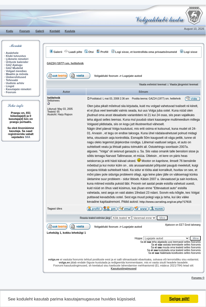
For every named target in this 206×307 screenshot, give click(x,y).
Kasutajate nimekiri (18, 89)
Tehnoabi (12, 80)
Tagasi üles (54, 208)
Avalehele (12, 52)
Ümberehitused (16, 77)
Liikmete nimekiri (17, 58)
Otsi (89, 51)
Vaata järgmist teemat (184, 84)
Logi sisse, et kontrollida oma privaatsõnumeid (144, 51)
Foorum (25, 30)
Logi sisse (188, 51)
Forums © (198, 277)
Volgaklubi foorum (106, 75)
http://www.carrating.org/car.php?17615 (165, 201)
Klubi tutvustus (16, 55)
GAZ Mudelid (14, 68)
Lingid (10, 86)
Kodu (9, 30)
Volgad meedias (16, 71)
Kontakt (55, 30)
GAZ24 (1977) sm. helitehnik (65, 63)
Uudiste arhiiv (15, 83)
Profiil (102, 51)
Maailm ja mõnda (17, 74)
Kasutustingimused (123, 268)
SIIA (27, 137)
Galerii (39, 30)
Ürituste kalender (17, 61)
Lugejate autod (132, 75)
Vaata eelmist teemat (152, 84)
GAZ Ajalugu (14, 64)
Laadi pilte (73, 51)
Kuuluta (70, 30)
